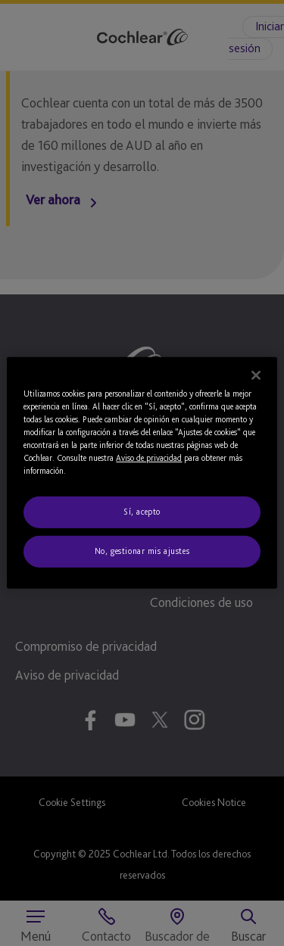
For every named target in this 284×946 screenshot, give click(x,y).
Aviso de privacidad (149, 458)
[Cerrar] (256, 375)
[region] (141, 473)
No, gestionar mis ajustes (142, 551)
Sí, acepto (142, 511)
